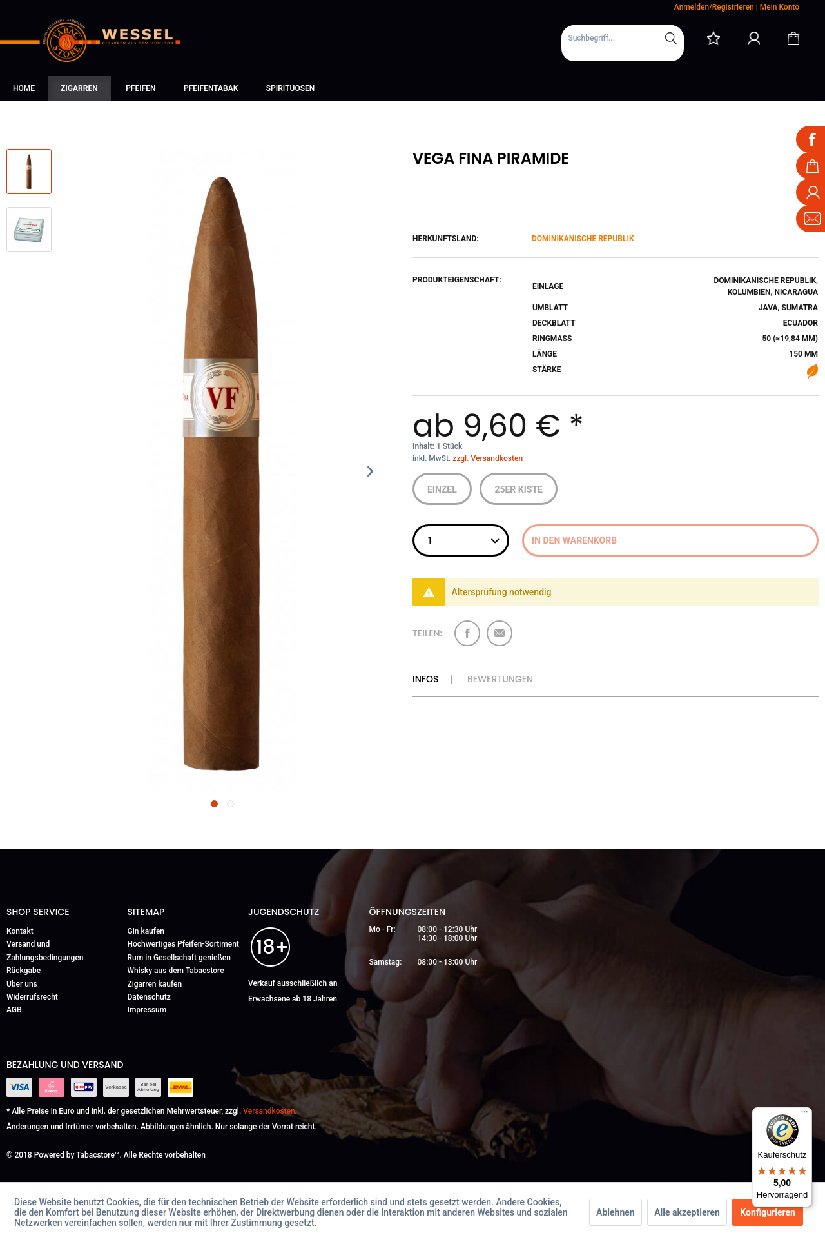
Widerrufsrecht (32, 996)
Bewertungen (500, 679)
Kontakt (20, 931)
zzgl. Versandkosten (487, 458)
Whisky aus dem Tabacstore (176, 970)
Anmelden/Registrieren (714, 7)
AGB (14, 1009)
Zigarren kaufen (155, 984)
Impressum (147, 1009)
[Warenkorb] (793, 38)
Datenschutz (149, 996)
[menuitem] (622, 43)
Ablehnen (615, 1212)
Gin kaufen (146, 931)
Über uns (21, 984)
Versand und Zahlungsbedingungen (45, 950)
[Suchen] (671, 38)
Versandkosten (269, 1111)
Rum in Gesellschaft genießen (179, 957)
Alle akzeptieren (687, 1212)
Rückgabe (23, 970)
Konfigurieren (767, 1212)
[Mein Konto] (754, 38)
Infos (425, 679)
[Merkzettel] (713, 38)
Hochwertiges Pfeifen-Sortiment (183, 944)
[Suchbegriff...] (622, 38)
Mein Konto (779, 7)
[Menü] (804, 1115)
